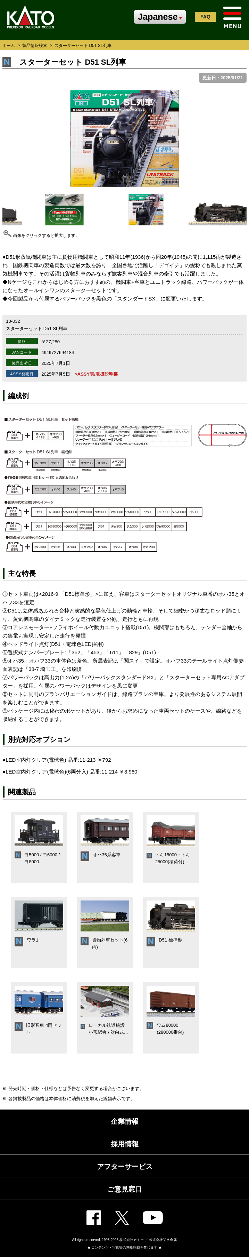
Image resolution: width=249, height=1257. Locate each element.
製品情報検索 (34, 45)
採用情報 (125, 1144)
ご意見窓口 (124, 1189)
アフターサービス (124, 1166)
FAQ (205, 16)
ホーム (8, 45)
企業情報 (125, 1121)
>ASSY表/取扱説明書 (96, 374)
